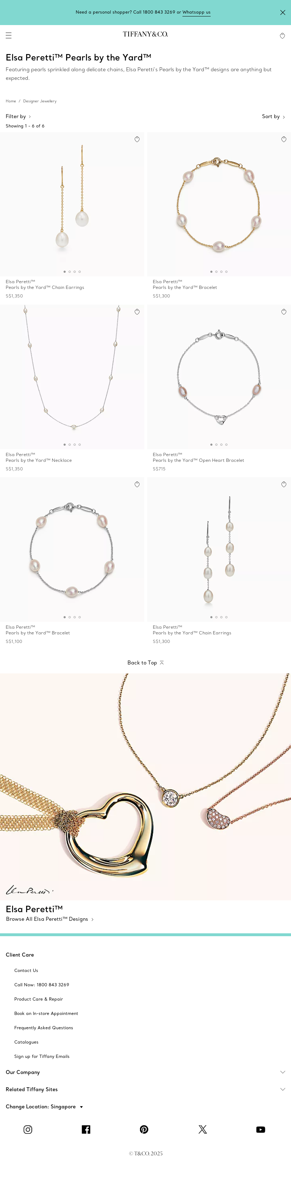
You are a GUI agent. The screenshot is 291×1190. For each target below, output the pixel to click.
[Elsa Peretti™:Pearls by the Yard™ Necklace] (72, 389)
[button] (8, 35)
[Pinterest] (145, 1129)
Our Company (148, 1072)
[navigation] (8, 35)
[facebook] (87, 1129)
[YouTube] (262, 1129)
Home (11, 101)
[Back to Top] (145, 663)
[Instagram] (29, 1129)
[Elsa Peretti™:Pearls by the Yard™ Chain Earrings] (72, 217)
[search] (28, 35)
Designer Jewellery (39, 101)
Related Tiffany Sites (148, 1089)
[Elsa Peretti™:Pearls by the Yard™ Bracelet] (219, 217)
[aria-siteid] (26, 970)
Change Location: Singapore (41, 1106)
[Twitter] (204, 1129)
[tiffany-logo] (145, 35)
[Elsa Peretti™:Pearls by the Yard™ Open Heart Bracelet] (219, 389)
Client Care (20, 955)
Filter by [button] (18, 116)
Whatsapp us (196, 12)
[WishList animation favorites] (282, 36)
